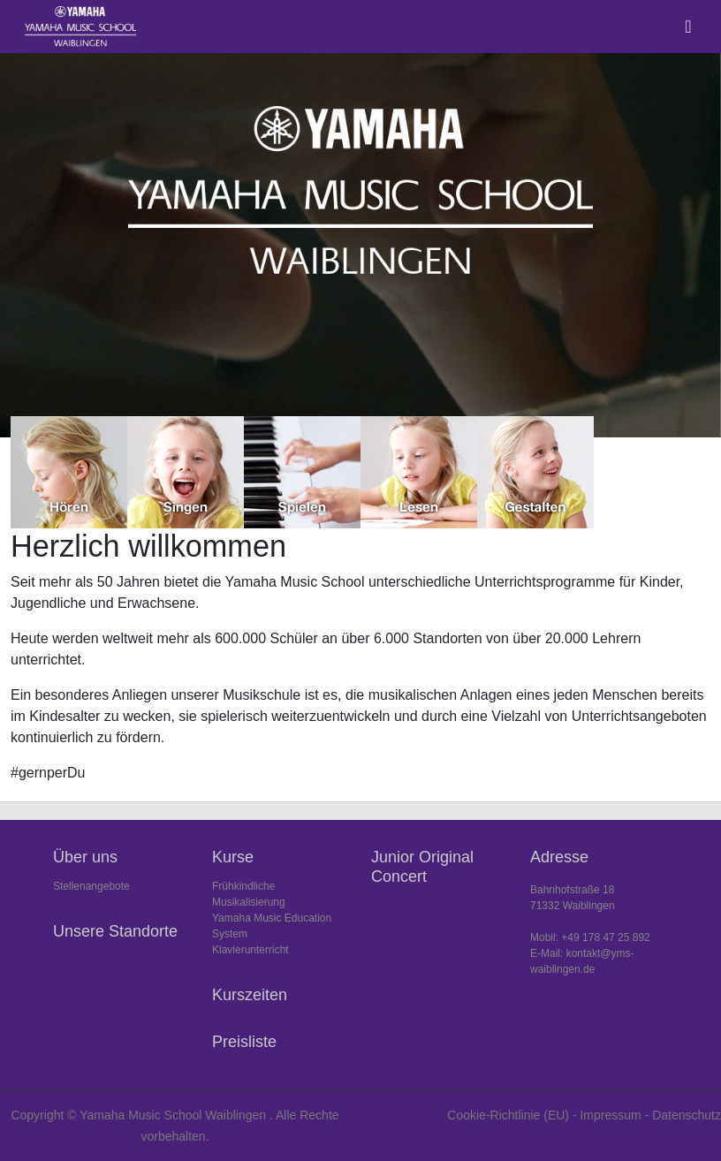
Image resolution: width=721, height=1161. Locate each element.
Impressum (610, 1115)
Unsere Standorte (115, 931)
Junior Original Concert (422, 866)
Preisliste (244, 1042)
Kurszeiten (249, 995)
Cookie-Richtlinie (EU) (508, 1115)
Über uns (85, 857)
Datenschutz (686, 1115)
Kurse (233, 857)
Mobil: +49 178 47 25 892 (590, 937)
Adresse (559, 857)
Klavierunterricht (250, 950)
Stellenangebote (91, 886)
